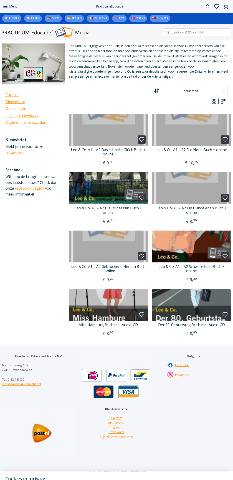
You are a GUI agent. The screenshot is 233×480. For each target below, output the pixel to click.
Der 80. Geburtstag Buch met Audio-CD (191, 325)
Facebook (182, 365)
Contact (12, 94)
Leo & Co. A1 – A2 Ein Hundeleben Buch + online (191, 210)
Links (116, 427)
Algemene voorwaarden (25, 122)
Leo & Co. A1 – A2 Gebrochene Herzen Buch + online (108, 268)
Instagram (182, 375)
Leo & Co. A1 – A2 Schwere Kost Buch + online (191, 268)
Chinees (162, 18)
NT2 (121, 18)
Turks (140, 18)
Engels (14, 18)
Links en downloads (22, 115)
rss (144, 471)
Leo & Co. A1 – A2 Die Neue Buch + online (191, 150)
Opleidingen (15, 108)
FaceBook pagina (30, 188)
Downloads (116, 432)
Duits (55, 18)
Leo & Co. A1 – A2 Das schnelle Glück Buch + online (108, 152)
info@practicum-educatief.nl (21, 384)
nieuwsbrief (15, 152)
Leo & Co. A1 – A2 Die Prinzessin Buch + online (108, 210)
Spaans (77, 18)
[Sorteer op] (188, 91)
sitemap (135, 471)
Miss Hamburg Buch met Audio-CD (108, 325)
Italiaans (100, 18)
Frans (35, 18)
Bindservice (15, 101)
